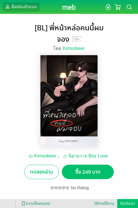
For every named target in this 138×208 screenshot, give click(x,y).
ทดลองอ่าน (41, 172)
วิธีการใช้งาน (104, 203)
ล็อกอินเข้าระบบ (20, 6)
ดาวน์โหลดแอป (35, 203)
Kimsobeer (74, 48)
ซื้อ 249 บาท (87, 172)
